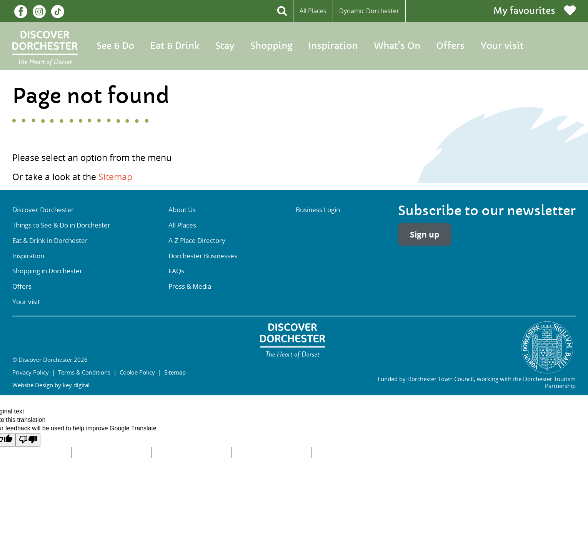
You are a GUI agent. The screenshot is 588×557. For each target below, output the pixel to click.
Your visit (502, 46)
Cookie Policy (137, 372)
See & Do (115, 46)
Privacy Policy (30, 372)
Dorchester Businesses (202, 255)
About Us (182, 209)
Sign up (424, 234)
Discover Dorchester (43, 209)
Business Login (318, 209)
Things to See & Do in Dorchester (61, 225)
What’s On (397, 46)
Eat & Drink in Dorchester (50, 240)
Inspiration (333, 46)
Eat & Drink (174, 46)
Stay (224, 46)
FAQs (176, 270)
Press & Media (189, 286)
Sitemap (115, 177)
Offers (450, 46)
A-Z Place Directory (196, 240)
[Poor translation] (28, 440)
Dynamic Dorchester (369, 11)
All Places (313, 11)
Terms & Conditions (84, 372)
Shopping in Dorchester (47, 270)
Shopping (271, 46)
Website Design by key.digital (51, 385)
